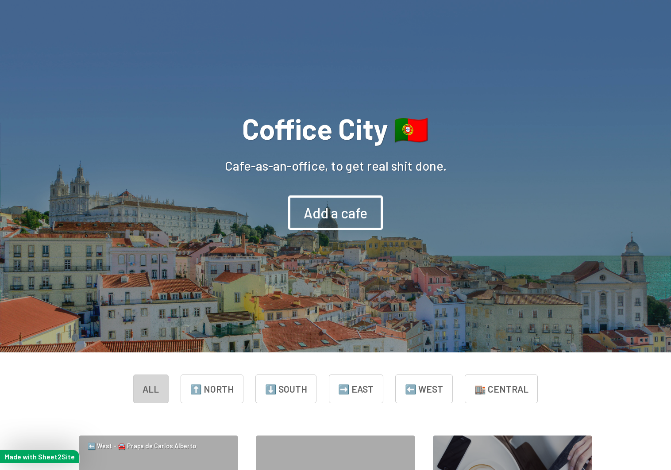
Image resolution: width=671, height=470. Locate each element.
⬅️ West (424, 388)
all (151, 388)
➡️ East (356, 388)
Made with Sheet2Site (39, 456)
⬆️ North (212, 388)
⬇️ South (286, 388)
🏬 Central (501, 388)
